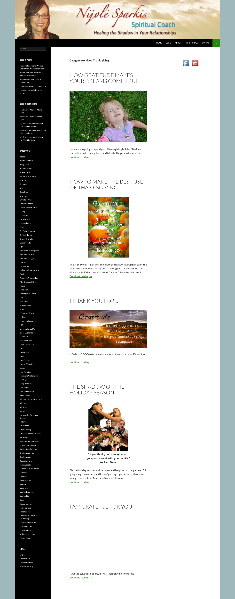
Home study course (28, 321)
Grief (22, 309)
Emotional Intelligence (29, 250)
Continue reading (81, 156)
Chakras (23, 196)
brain (22, 188)
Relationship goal (27, 453)
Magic (22, 368)
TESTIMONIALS (191, 43)
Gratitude (24, 301)
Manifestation (25, 372)
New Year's (24, 425)
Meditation (24, 387)
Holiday (23, 317)
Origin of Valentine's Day (30, 433)
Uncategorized (26, 526)
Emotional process (27, 254)
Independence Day (28, 329)
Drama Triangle (26, 239)
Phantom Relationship (29, 441)
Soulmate (24, 488)
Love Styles (24, 360)
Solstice (23, 484)
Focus (22, 286)
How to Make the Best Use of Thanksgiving (106, 184)
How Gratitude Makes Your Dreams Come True (104, 78)
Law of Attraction (27, 344)
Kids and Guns (26, 340)
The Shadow (25, 511)
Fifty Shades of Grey (28, 282)
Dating (22, 211)
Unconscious (25, 530)
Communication (26, 203)
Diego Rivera (25, 223)
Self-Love (23, 472)
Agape (22, 156)
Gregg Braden (25, 305)
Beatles (23, 180)
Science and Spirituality (29, 468)
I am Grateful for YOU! (102, 506)
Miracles (23, 407)
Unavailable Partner (28, 522)
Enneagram (24, 266)
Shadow (23, 476)
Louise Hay (24, 352)
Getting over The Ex (28, 293)
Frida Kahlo (25, 289)
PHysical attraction (28, 445)
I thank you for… (94, 300)
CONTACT (206, 43)
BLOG (168, 43)
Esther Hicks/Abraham (29, 270)
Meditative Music (27, 391)
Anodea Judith (26, 168)
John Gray (24, 336)
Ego (21, 246)
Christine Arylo (26, 200)
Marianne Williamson (29, 376)
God (21, 297)
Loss (21, 348)
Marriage (23, 379)
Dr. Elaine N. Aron (27, 231)
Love (22, 356)
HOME (159, 43)
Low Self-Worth (26, 364)
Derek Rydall (25, 219)
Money (23, 411)
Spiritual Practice (27, 492)
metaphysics (25, 395)
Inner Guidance (26, 333)
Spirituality (24, 496)
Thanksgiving (25, 508)
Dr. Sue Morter (26, 235)
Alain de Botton (26, 160)
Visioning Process (27, 534)
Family (22, 274)
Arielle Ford (25, 172)
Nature (23, 422)
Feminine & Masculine (29, 278)
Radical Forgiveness (28, 449)
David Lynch (25, 215)
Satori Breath (25, 465)
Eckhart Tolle (25, 243)
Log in (22, 555)
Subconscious (25, 504)
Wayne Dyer (25, 538)
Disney (22, 227)
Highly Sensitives (27, 313)
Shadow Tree (25, 480)
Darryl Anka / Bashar (28, 207)
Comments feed (26, 562)
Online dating (25, 429)
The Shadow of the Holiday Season (97, 389)
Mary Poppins (25, 383)
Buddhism (24, 192)
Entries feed (25, 558)
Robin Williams (26, 461)
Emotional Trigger (27, 258)
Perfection (24, 437)
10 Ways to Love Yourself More (33, 86)
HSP (21, 325)
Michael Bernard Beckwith (31, 399)
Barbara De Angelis (28, 176)
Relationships (25, 457)
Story (22, 500)
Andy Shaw (24, 164)
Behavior (23, 184)
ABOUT (178, 43)
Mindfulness (25, 403)
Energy (23, 262)
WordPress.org (26, 566)
